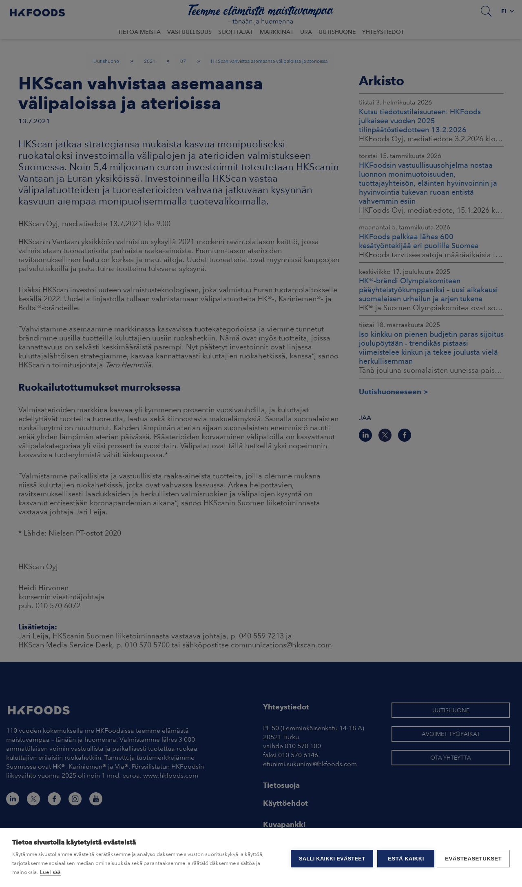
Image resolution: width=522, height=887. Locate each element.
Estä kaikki (404, 858)
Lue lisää (50, 872)
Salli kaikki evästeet (330, 858)
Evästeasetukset (473, 858)
